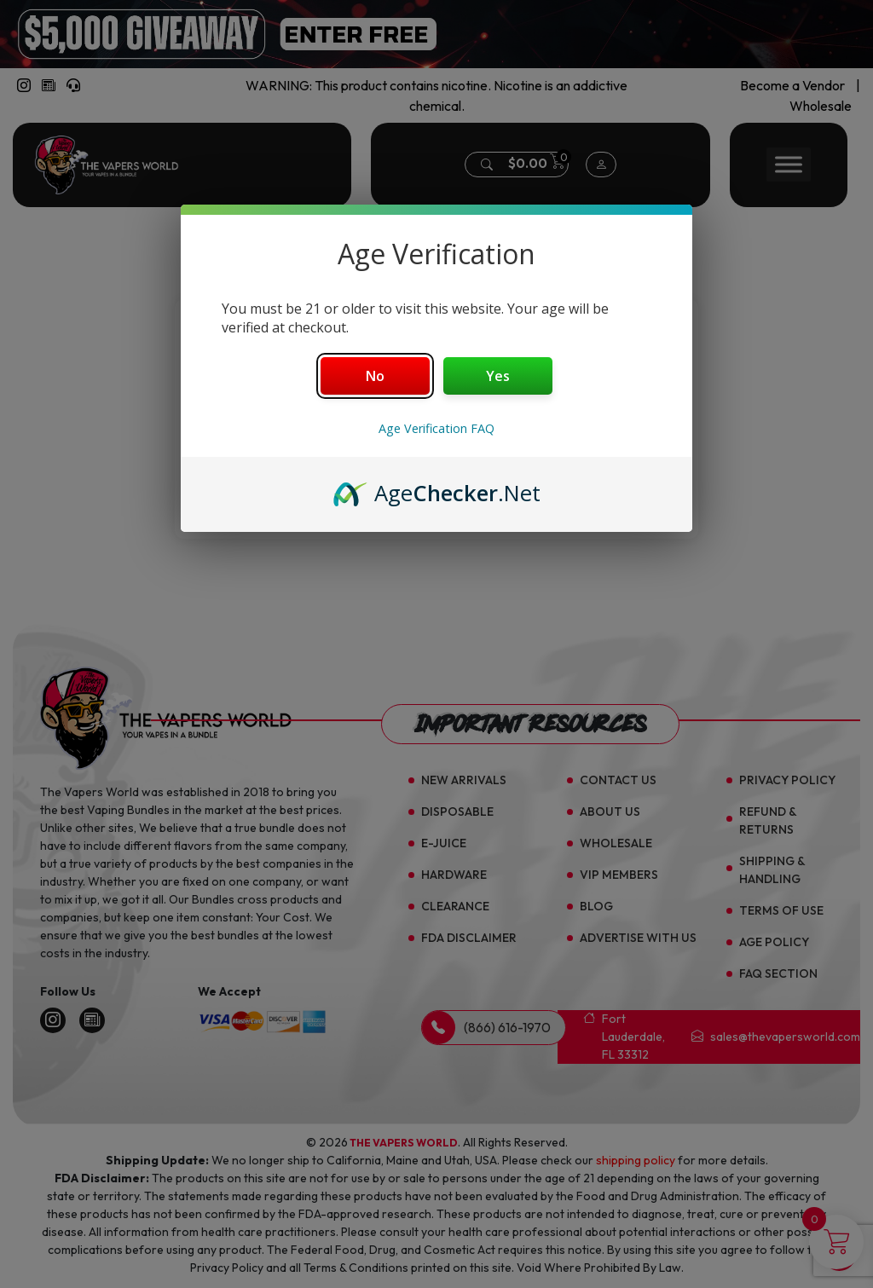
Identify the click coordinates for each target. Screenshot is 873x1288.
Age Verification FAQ (436, 428)
